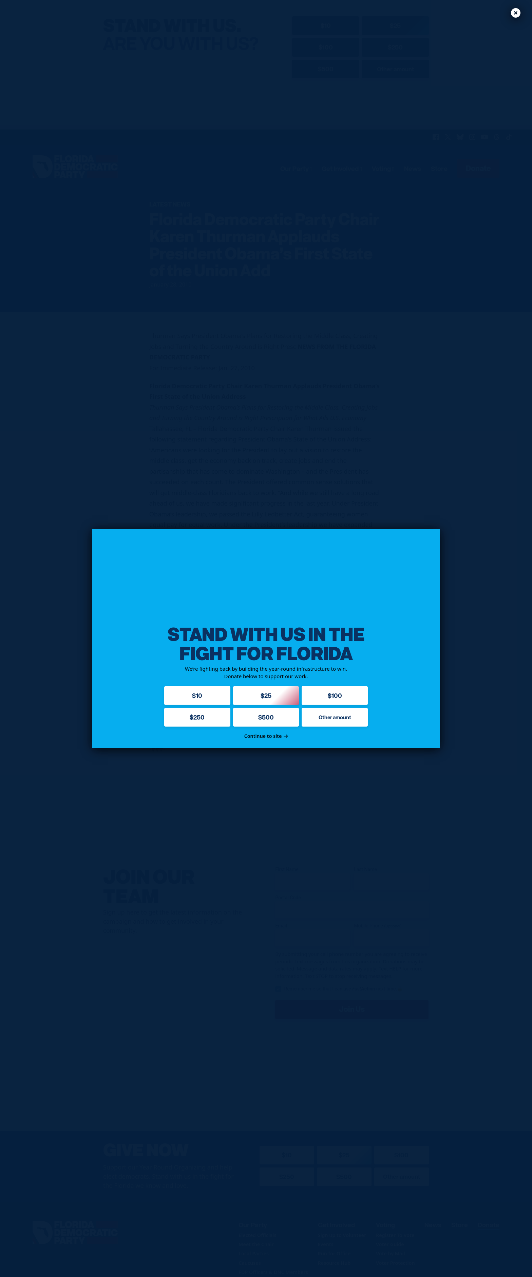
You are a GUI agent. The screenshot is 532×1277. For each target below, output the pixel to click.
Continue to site (266, 736)
